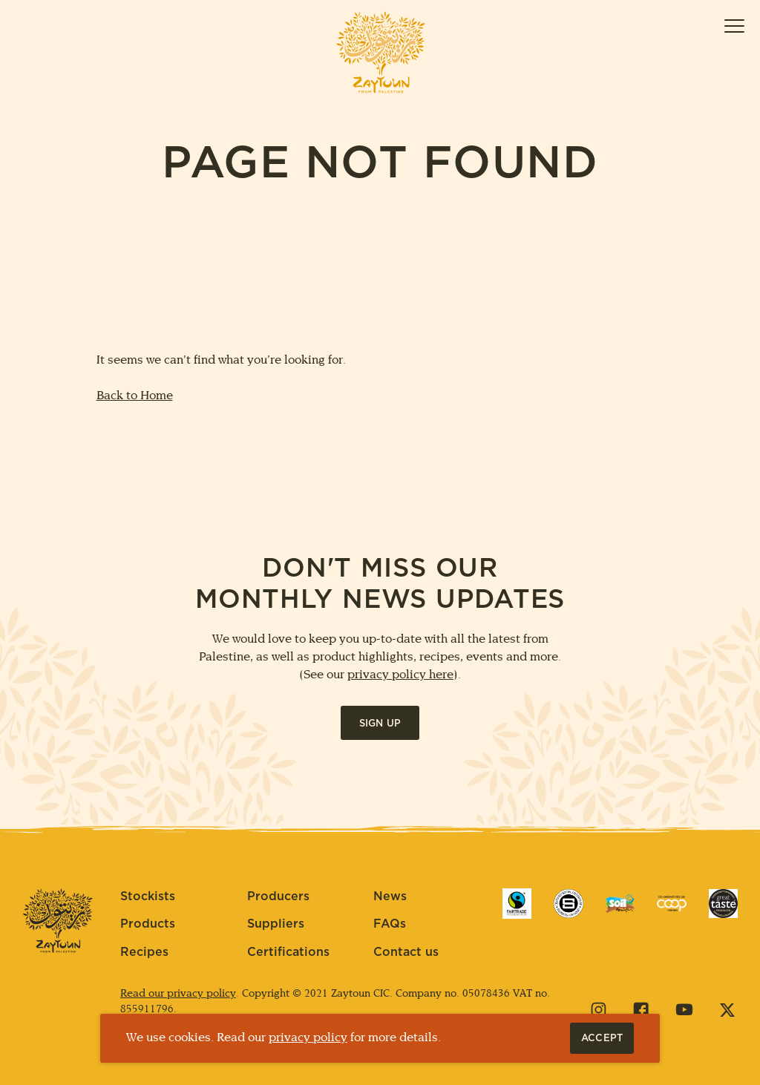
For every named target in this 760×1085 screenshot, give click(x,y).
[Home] (380, 52)
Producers (278, 896)
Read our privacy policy (178, 994)
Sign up (380, 724)
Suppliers (275, 924)
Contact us (406, 952)
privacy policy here (400, 675)
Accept (607, 1038)
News (390, 896)
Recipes (144, 952)
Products (147, 924)
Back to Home (134, 396)
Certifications (288, 952)
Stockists (147, 896)
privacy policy (308, 1038)
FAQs (389, 924)
